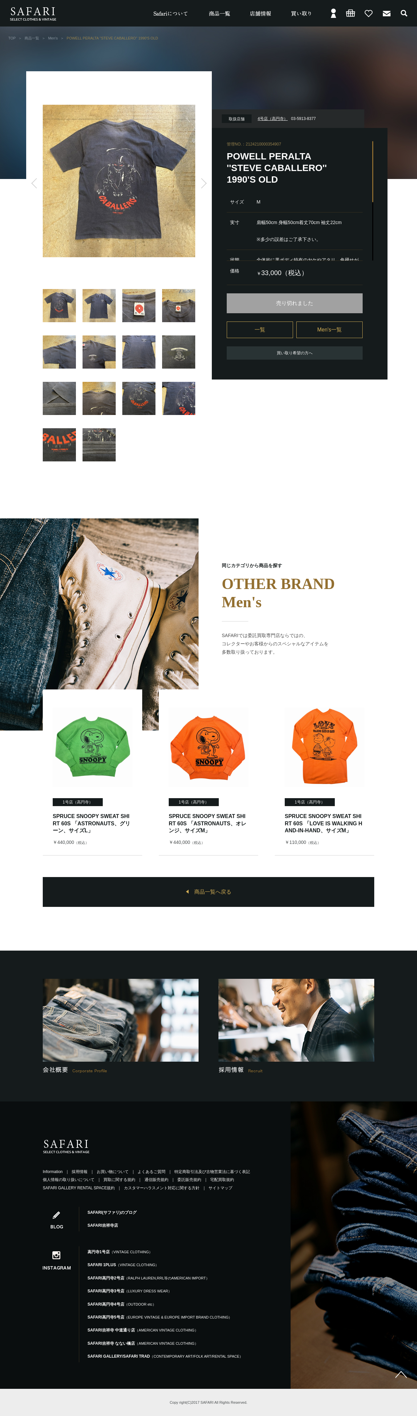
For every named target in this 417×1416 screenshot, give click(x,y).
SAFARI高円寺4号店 (122, 1304)
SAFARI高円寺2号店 (148, 1278)
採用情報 (80, 1171)
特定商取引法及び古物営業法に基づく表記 (212, 1171)
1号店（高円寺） (78, 802)
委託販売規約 (189, 1179)
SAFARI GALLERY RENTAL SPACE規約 (79, 1188)
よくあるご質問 (151, 1171)
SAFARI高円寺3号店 (130, 1291)
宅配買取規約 (222, 1179)
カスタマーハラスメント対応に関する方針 (162, 1188)
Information (53, 1171)
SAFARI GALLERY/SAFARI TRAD (165, 1356)
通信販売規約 (156, 1179)
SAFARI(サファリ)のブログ (112, 1212)
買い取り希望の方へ (295, 353)
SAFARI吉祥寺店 (103, 1225)
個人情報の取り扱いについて (68, 1179)
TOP (12, 38)
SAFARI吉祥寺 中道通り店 (143, 1330)
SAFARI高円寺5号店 (160, 1317)
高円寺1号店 (120, 1252)
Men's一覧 (329, 329)
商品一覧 (32, 38)
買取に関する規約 (119, 1179)
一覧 (260, 329)
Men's (53, 38)
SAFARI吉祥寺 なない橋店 (143, 1343)
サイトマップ (220, 1188)
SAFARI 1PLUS (123, 1265)
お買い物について (113, 1171)
